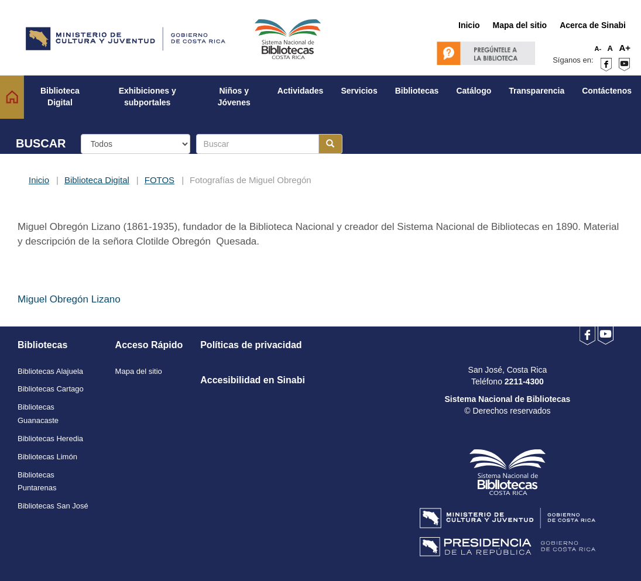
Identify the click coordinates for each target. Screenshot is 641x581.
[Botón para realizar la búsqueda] (330, 144)
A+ (624, 48)
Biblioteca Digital (96, 180)
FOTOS (159, 180)
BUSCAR (41, 143)
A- (598, 48)
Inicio (39, 180)
